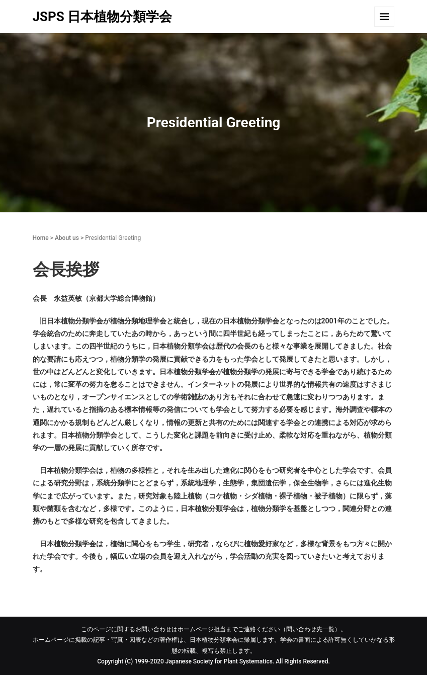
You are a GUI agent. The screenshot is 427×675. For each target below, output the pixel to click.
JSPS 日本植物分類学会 (103, 16)
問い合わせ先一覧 (310, 629)
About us (67, 237)
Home (41, 237)
